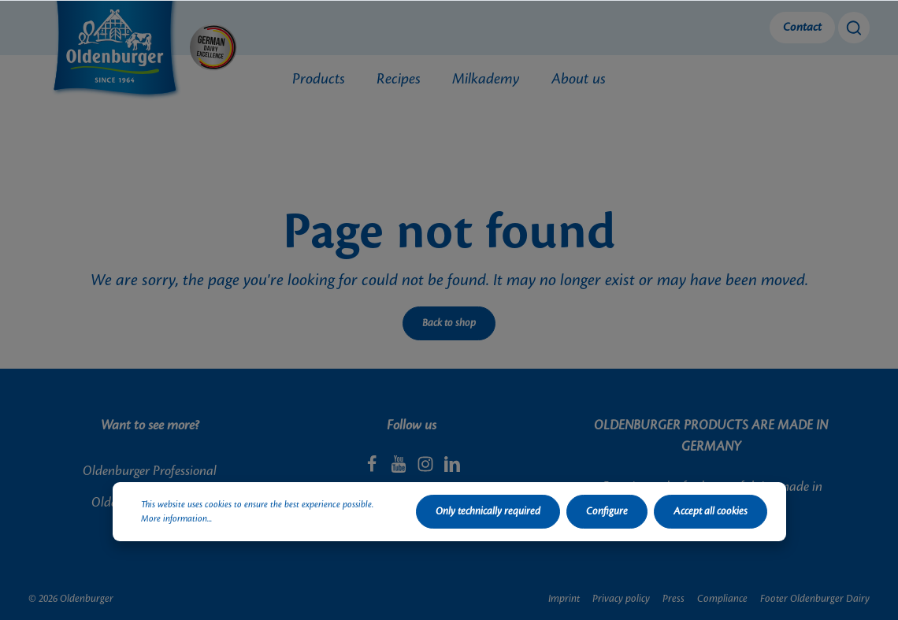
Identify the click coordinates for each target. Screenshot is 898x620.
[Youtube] (400, 469)
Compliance (722, 598)
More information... (176, 519)
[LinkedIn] (452, 469)
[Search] (854, 27)
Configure (607, 511)
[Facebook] (373, 469)
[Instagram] (427, 469)
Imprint (564, 598)
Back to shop (449, 323)
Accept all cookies (711, 511)
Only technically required (488, 511)
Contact (802, 27)
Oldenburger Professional (150, 471)
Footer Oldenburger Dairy (815, 598)
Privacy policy (621, 598)
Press (673, 598)
